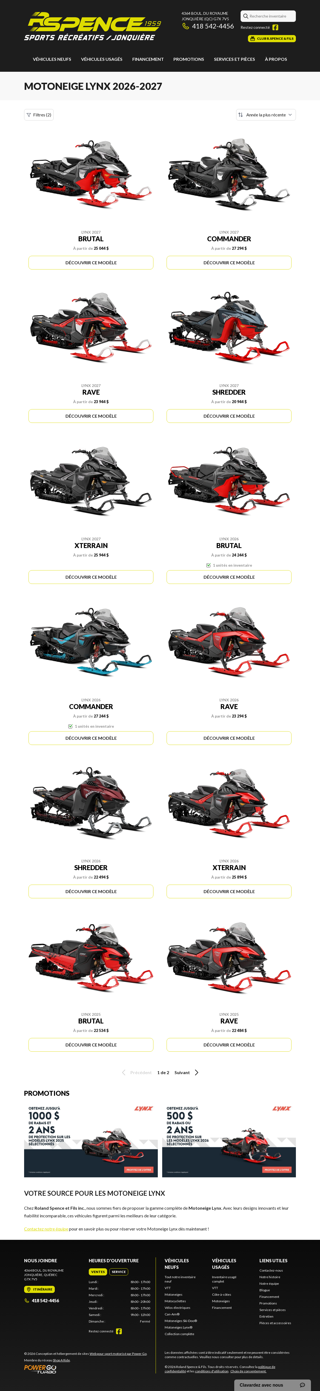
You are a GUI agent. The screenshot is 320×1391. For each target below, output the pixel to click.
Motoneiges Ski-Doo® (181, 1321)
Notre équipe (269, 1283)
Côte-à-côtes (221, 1294)
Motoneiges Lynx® (178, 1327)
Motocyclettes (175, 1301)
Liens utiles (273, 1260)
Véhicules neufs (52, 59)
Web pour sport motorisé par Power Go (118, 1354)
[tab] (98, 1271)
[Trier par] (266, 115)
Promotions (188, 59)
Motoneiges (173, 1294)
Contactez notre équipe (46, 1228)
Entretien (266, 1316)
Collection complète (179, 1334)
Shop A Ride (61, 1360)
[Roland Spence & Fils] (92, 26)
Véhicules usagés (101, 59)
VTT (168, 1288)
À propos (276, 59)
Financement (148, 59)
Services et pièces (234, 59)
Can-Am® (172, 1314)
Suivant (187, 1072)
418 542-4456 (208, 26)
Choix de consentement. (248, 1371)
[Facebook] (275, 27)
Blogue (264, 1290)
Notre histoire (269, 1277)
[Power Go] (85, 1369)
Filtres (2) (39, 114)
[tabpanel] (119, 1302)
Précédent (136, 1072)
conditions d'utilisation (211, 1371)
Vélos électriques (177, 1308)
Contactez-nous (271, 1270)
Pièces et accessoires (275, 1323)
